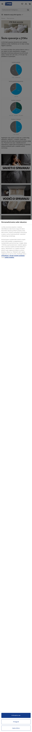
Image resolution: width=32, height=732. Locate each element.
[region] (16, 476)
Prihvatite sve (16, 715)
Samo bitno (16, 728)
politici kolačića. (9, 257)
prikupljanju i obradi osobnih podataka (12, 255)
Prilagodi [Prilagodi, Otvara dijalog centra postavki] (16, 722)
